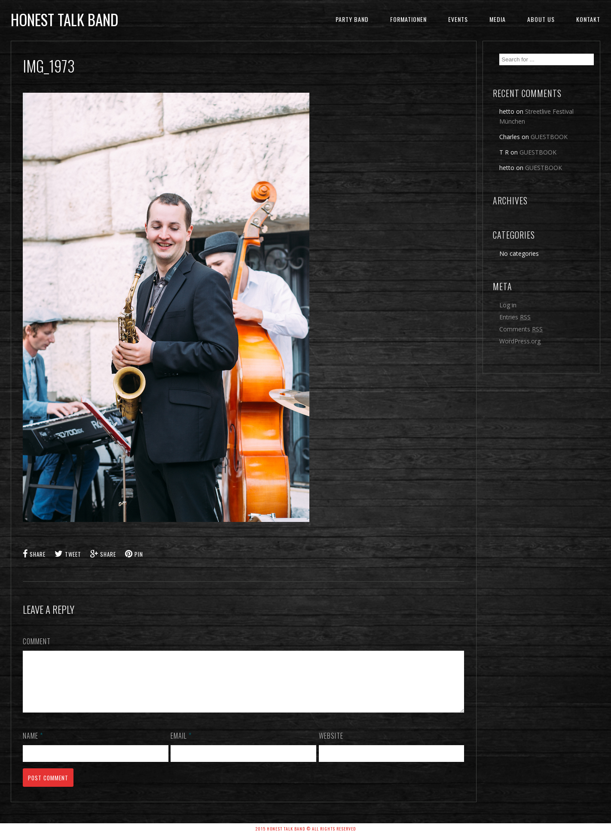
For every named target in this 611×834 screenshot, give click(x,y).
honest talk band (64, 19)
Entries (515, 317)
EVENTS (458, 19)
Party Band (352, 19)
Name (33, 746)
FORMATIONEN (408, 19)
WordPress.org (520, 341)
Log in (507, 305)
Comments (521, 329)
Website (331, 746)
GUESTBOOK (549, 137)
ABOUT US (541, 19)
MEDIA (497, 19)
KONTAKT (588, 19)
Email (181, 746)
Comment (37, 641)
